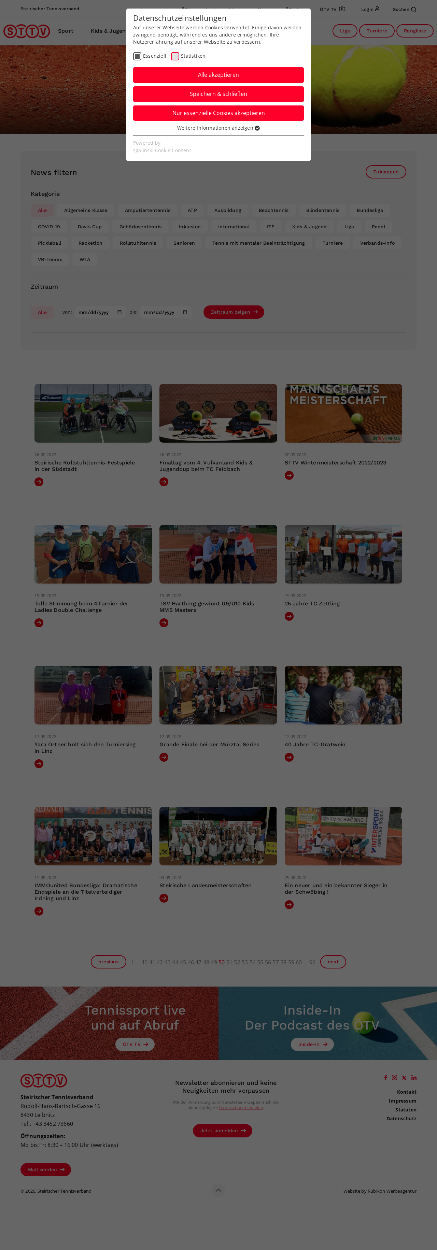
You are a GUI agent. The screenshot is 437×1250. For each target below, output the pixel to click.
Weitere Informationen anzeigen (218, 128)
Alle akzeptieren (218, 74)
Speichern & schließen (218, 94)
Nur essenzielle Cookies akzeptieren (218, 113)
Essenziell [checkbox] (154, 56)
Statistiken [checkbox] (193, 56)
